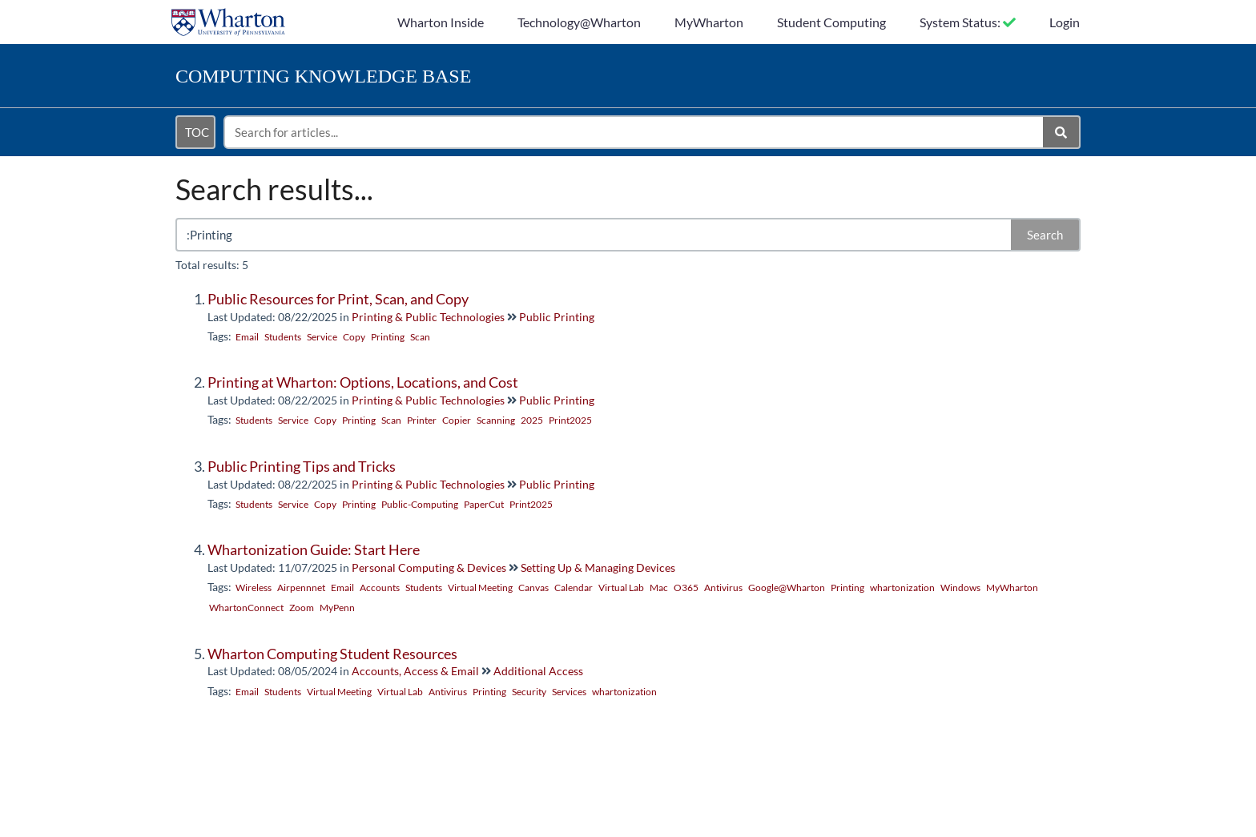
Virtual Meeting (480, 587)
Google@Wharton (786, 587)
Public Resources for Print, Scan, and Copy (338, 299)
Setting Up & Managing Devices (598, 567)
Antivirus (723, 587)
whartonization (902, 587)
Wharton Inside (440, 22)
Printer (422, 420)
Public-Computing (419, 504)
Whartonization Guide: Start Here (313, 549)
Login (1064, 22)
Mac (659, 587)
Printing (388, 337)
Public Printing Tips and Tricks (301, 466)
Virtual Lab (621, 587)
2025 (532, 420)
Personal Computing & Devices (429, 567)
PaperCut (484, 504)
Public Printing (556, 317)
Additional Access (538, 671)
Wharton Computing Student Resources (332, 653)
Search (1045, 234)
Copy (354, 337)
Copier (456, 420)
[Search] (1062, 132)
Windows (960, 587)
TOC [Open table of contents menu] (197, 132)
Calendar (573, 587)
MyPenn (337, 608)
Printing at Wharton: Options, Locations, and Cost (362, 382)
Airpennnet (301, 587)
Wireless (253, 587)
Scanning (496, 420)
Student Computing (831, 22)
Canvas (533, 587)
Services (569, 692)
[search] (634, 132)
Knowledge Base (323, 76)
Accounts (380, 587)
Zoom (301, 608)
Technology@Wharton (579, 22)
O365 (686, 587)
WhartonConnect (246, 608)
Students (282, 337)
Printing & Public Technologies (428, 317)
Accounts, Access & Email (415, 671)
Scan (420, 337)
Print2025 (570, 420)
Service (322, 337)
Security (529, 692)
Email (247, 337)
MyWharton (708, 22)
